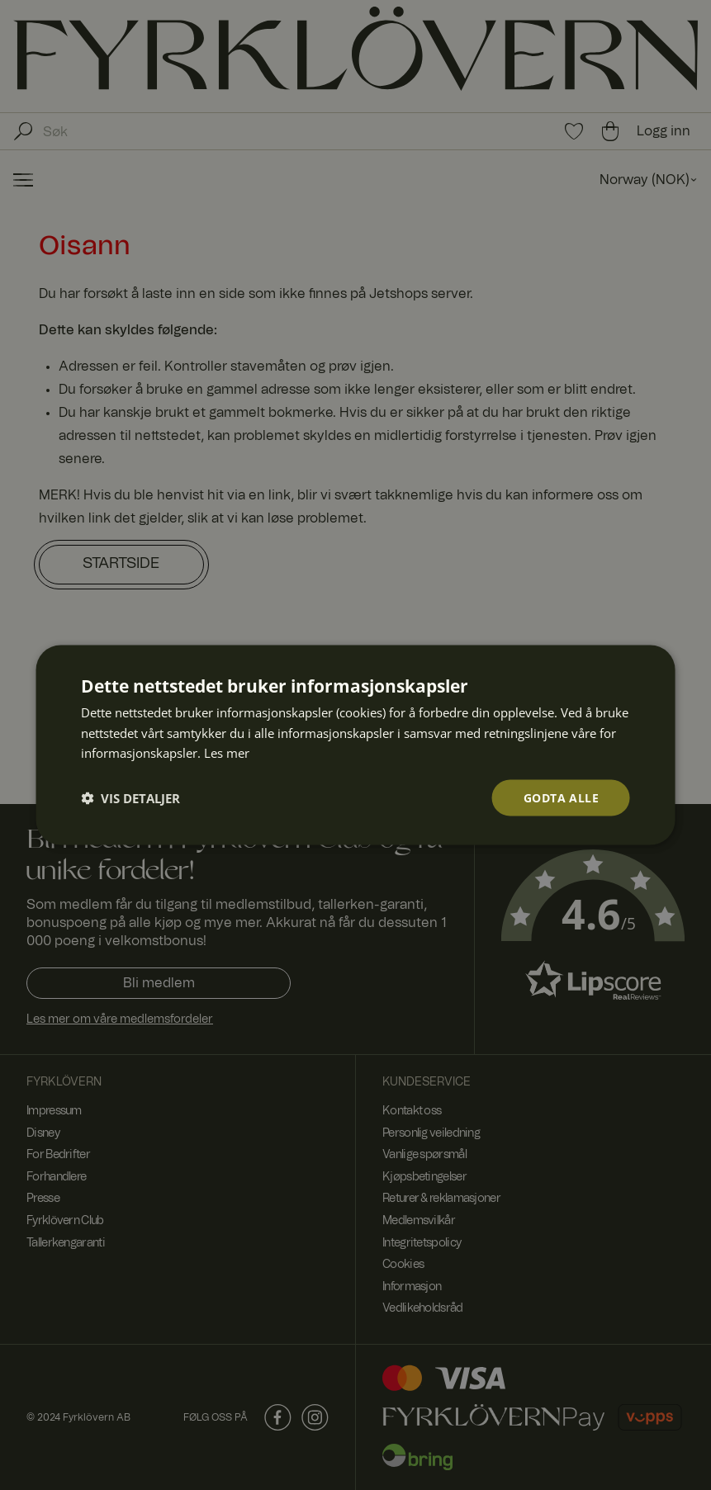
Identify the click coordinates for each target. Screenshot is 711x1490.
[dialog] (355, 745)
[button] (130, 798)
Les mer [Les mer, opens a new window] (226, 753)
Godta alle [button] (561, 797)
